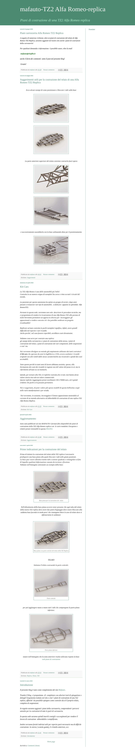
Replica (29, 676)
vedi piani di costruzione (51, 659)
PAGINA (49, 429)
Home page (51, 742)
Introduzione (26, 685)
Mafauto (62, 690)
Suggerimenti (31, 277)
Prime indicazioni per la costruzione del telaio (43, 449)
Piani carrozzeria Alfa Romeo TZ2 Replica (41, 33)
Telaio (34, 676)
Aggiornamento (28, 418)
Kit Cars (24, 286)
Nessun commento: (49, 70)
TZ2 (38, 676)
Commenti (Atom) (34, 746)
